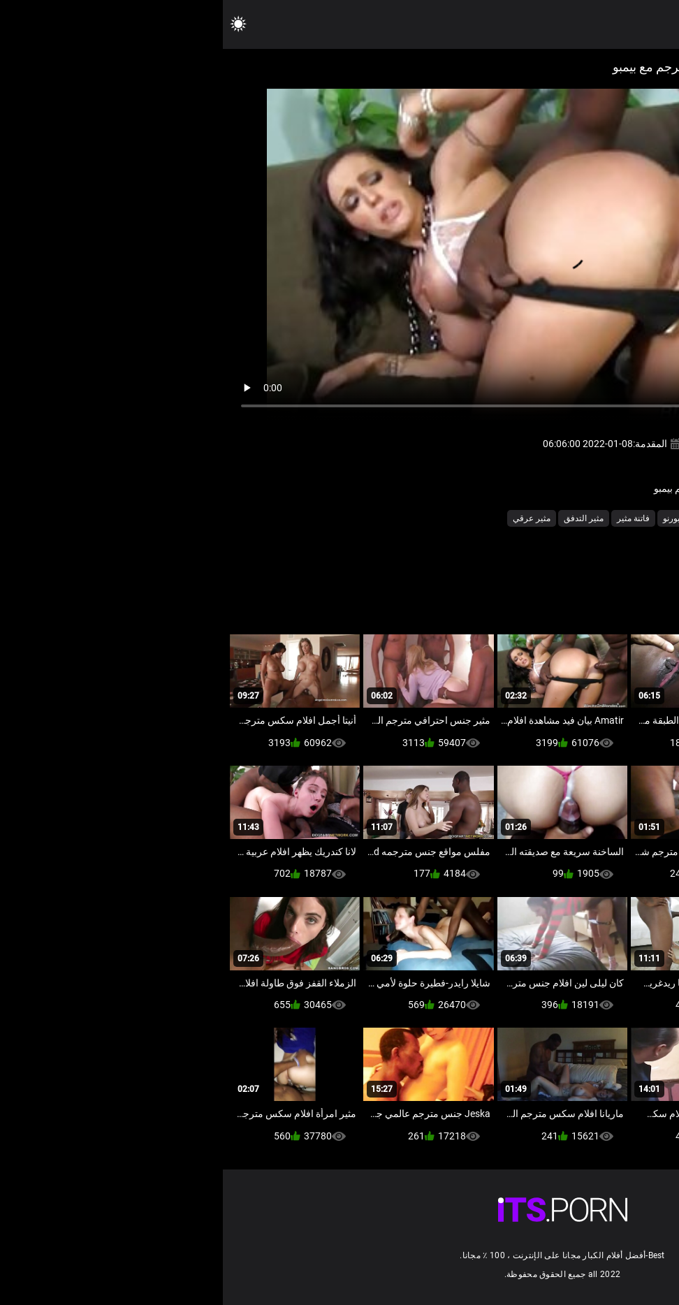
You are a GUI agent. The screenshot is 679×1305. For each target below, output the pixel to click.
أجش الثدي (586, 518)
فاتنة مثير (410, 518)
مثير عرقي (309, 518)
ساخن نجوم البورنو (472, 518)
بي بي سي (536, 518)
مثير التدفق (361, 518)
